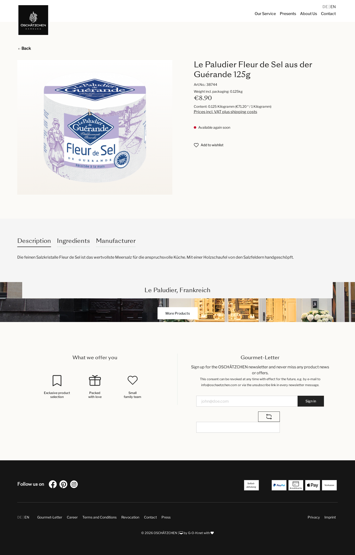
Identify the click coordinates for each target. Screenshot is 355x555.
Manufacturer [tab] (116, 240)
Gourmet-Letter (49, 517)
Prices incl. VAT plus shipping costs (225, 111)
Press (166, 517)
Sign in (310, 401)
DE (325, 6)
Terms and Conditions (99, 517)
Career (72, 517)
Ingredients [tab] (73, 240)
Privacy (314, 517)
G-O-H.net (195, 533)
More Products (177, 313)
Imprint (330, 517)
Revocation (130, 517)
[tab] (34, 240)
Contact (150, 517)
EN (333, 6)
